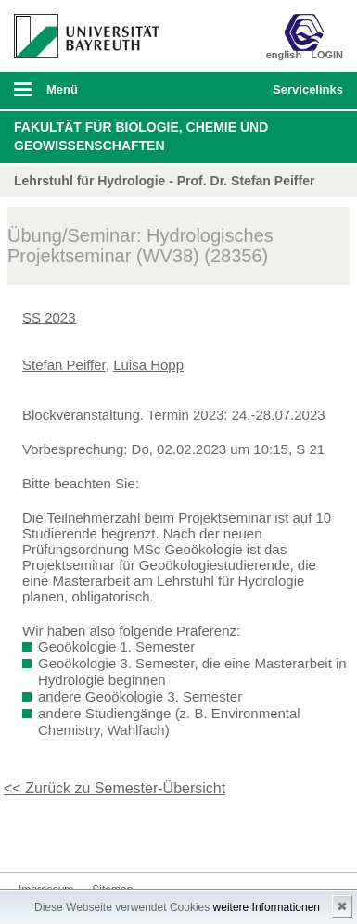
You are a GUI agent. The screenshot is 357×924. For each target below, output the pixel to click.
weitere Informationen (266, 907)
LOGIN (327, 54)
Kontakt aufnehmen (33, 837)
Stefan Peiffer (64, 365)
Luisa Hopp (148, 365)
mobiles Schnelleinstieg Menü (303, 95)
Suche (227, 91)
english (284, 54)
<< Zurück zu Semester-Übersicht (114, 788)
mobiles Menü (78, 95)
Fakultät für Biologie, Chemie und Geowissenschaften (141, 136)
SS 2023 (49, 317)
